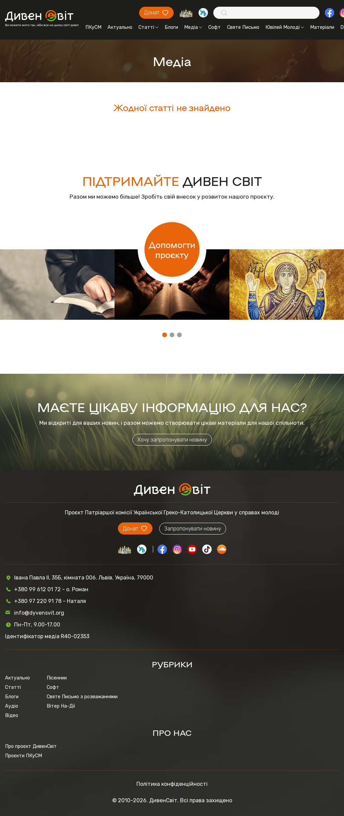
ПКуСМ (93, 27)
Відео (11, 715)
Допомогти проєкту (172, 249)
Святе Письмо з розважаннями (82, 697)
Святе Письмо (243, 27)
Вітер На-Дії (61, 706)
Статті (148, 27)
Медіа (193, 27)
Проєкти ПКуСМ (23, 756)
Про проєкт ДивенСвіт (31, 746)
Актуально (120, 27)
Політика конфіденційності (172, 784)
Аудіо (11, 706)
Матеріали (322, 27)
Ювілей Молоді (284, 27)
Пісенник (57, 678)
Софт (214, 27)
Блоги (171, 27)
